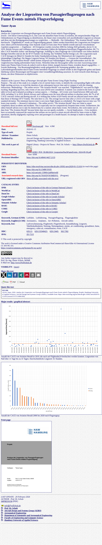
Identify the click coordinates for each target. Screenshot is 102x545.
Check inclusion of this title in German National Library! (50, 188)
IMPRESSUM (6, 501)
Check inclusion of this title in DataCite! (43, 194)
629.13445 (54, 231)
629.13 (29, 231)
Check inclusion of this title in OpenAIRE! (44, 200)
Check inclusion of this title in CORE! (42, 209)
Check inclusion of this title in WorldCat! (43, 191)
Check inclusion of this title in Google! (42, 212)
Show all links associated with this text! (43, 178)
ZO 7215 (30, 234)
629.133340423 (41, 231)
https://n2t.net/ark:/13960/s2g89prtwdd (42, 172)
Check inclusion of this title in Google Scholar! (46, 197)
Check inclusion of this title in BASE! (42, 206)
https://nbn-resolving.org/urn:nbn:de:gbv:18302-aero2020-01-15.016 (54, 166)
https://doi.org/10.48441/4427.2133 (41, 157)
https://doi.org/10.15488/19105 (39, 169)
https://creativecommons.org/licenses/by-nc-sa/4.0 (21, 248)
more (16, 267)
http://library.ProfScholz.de (84, 144)
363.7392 (64, 231)
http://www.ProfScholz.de (21, 263)
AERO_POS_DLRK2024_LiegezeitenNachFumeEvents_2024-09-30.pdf (59, 152)
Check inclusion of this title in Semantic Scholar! (46, 203)
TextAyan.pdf (35, 126)
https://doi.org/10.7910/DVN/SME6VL (42, 175)
